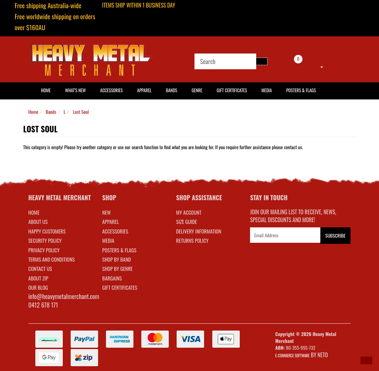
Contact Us (40, 268)
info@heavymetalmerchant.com (63, 296)
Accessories (111, 90)
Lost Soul (81, 111)
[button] (366, 360)
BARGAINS (112, 278)
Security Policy (45, 240)
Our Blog (38, 287)
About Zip (38, 278)
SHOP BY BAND (116, 259)
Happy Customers (47, 231)
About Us (38, 221)
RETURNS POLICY (192, 240)
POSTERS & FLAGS (119, 250)
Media (266, 90)
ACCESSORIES (115, 231)
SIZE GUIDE (186, 221)
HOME (46, 90)
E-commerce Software (292, 355)
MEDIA (108, 240)
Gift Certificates (232, 90)
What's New (75, 90)
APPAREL (110, 221)
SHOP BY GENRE (117, 268)
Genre (197, 90)
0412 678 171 (43, 304)
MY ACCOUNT (189, 212)
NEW (106, 212)
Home (33, 111)
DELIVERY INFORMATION (199, 231)
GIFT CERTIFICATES (119, 287)
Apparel (144, 90)
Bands (171, 90)
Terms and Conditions (51, 259)
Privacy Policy (44, 250)
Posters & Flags (301, 90)
